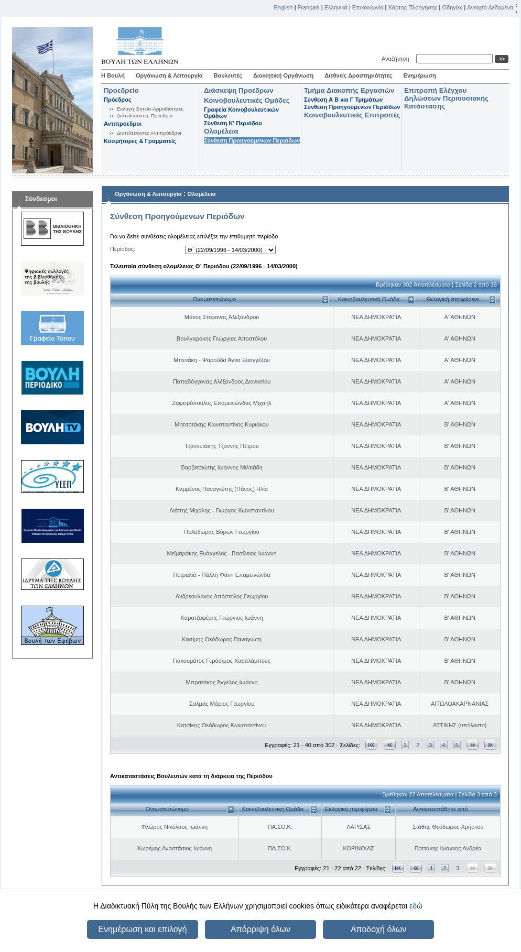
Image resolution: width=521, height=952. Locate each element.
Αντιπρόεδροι (123, 124)
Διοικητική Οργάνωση (283, 75)
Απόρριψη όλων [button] (260, 929)
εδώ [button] (415, 906)
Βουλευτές (228, 75)
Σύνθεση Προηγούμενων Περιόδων (252, 140)
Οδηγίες (452, 7)
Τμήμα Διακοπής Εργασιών (349, 90)
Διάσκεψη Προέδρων (239, 90)
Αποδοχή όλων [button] (378, 929)
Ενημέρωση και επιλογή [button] (142, 929)
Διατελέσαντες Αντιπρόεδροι (149, 133)
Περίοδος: (122, 249)
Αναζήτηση (397, 59)
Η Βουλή (113, 75)
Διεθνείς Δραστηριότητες (358, 75)
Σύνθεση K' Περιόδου (233, 123)
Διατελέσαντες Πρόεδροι (144, 115)
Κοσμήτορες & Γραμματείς (140, 141)
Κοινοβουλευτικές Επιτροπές (352, 115)
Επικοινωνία (368, 7)
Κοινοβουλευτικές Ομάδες (247, 100)
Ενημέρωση (420, 75)
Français (309, 7)
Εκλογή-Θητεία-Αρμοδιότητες (150, 109)
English (283, 7)
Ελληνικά (336, 7)
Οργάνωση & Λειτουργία (169, 75)
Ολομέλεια (221, 131)
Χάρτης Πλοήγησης (413, 7)
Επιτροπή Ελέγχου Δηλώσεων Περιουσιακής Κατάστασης (446, 98)
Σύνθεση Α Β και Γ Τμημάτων (343, 99)
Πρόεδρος (118, 99)
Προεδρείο (121, 90)
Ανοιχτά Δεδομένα (490, 7)
